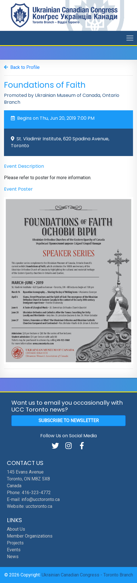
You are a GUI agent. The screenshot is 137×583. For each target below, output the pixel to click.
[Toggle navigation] (130, 38)
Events (14, 549)
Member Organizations (30, 536)
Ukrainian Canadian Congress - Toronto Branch (87, 575)
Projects (15, 543)
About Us (16, 529)
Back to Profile (25, 67)
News (13, 556)
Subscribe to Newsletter (69, 420)
